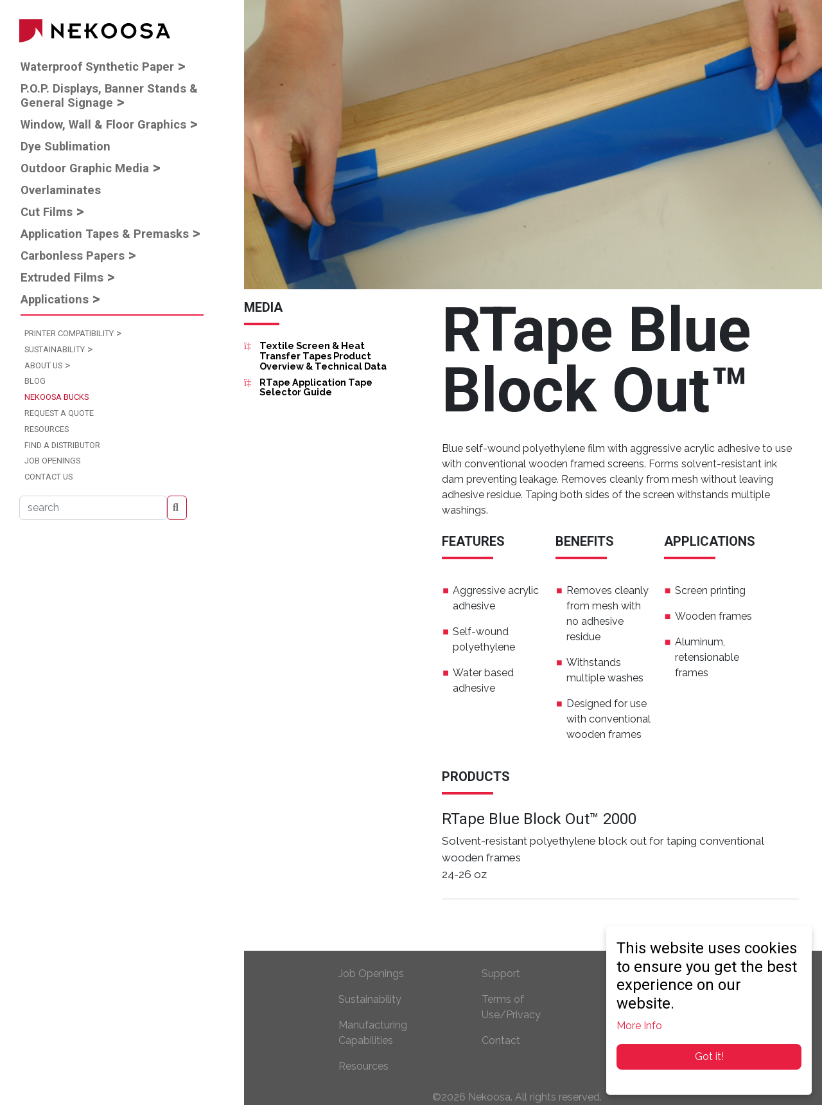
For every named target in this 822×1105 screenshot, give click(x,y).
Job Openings (52, 460)
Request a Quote (59, 413)
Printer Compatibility (69, 333)
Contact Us (48, 476)
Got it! (709, 1056)
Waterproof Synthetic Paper (97, 66)
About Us (43, 365)
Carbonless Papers (73, 255)
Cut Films (47, 212)
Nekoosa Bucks (56, 397)
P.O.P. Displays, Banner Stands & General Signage (109, 95)
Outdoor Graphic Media (85, 168)
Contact (501, 1040)
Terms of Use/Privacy (511, 1007)
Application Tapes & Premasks (105, 233)
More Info (639, 1026)
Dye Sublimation (65, 146)
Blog (35, 381)
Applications (55, 299)
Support (501, 973)
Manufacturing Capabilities (372, 1033)
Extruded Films (62, 277)
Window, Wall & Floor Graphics (103, 124)
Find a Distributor (62, 445)
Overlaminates (61, 190)
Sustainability (54, 349)
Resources (46, 429)
